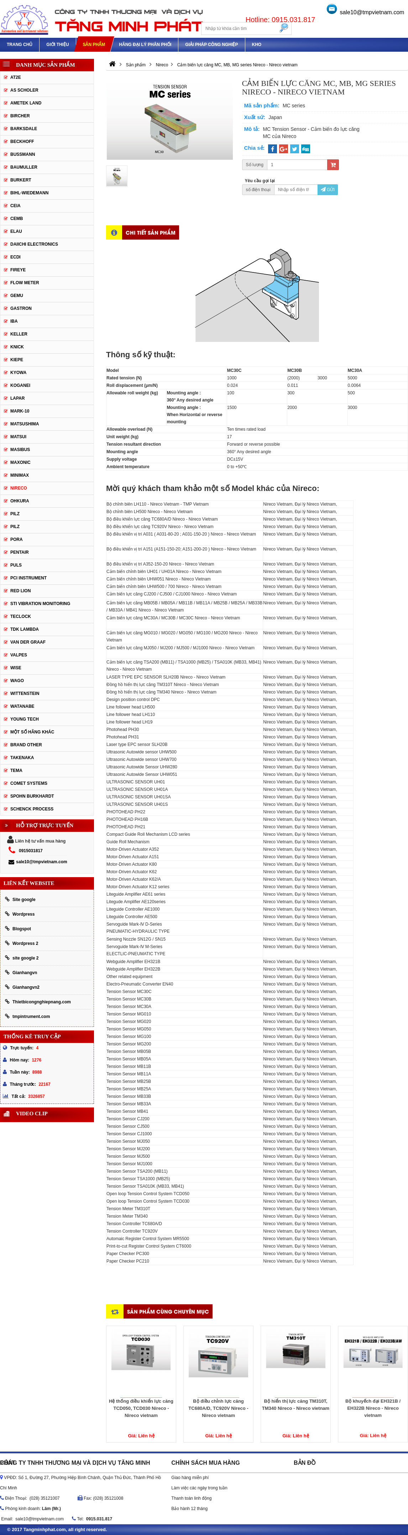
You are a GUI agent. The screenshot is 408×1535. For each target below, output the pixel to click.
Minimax (19, 475)
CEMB (16, 218)
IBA (14, 321)
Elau (16, 231)
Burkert (20, 180)
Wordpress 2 (21, 943)
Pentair (19, 552)
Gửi (328, 189)
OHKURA (19, 500)
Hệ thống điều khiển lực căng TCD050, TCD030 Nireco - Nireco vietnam (141, 1393)
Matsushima (24, 423)
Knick (17, 346)
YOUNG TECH (24, 719)
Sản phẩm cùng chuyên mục (168, 1311)
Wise (15, 667)
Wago (17, 680)
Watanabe (22, 706)
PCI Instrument (28, 577)
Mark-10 (19, 411)
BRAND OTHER (26, 744)
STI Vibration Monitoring (40, 603)
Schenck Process (31, 809)
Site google (20, 899)
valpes (18, 655)
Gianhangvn (21, 972)
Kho (257, 44)
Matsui (18, 436)
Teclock (20, 616)
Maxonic (20, 462)
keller (18, 334)
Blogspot (18, 928)
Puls (16, 565)
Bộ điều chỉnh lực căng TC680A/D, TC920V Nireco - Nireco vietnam (218, 1392)
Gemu (16, 295)
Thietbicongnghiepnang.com (38, 1001)
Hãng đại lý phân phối (145, 44)
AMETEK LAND (25, 103)
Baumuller (23, 167)
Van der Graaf (28, 642)
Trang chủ (19, 44)
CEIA (15, 205)
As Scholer (24, 90)
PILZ (15, 513)
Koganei (20, 385)
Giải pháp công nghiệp (211, 44)
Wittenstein (24, 693)
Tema (16, 770)
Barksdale (23, 128)
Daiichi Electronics (34, 244)
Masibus (20, 449)
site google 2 (21, 958)
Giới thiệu (57, 44)
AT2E (15, 77)
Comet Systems (28, 783)
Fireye (18, 269)
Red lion (20, 590)
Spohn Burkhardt (32, 796)
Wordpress (20, 914)
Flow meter (24, 282)
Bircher (20, 115)
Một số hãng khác (32, 732)
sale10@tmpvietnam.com (372, 12)
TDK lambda (24, 629)
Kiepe (16, 359)
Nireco (18, 488)
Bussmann (22, 154)
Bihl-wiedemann (29, 192)
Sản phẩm (94, 44)
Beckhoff (22, 141)
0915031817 (31, 850)
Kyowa (18, 372)
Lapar (17, 398)
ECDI (15, 257)
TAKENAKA (22, 757)
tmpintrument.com (27, 1016)
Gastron (21, 308)
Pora (16, 539)
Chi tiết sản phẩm (151, 232)
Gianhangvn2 (22, 987)
